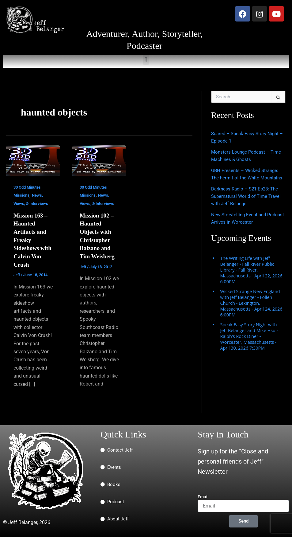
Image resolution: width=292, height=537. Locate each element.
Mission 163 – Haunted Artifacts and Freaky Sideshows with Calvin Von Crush (31, 239)
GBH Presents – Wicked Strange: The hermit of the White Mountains (246, 177)
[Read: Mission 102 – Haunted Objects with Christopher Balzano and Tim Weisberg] (99, 160)
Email (203, 495)
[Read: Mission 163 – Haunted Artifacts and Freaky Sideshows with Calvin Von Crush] (33, 160)
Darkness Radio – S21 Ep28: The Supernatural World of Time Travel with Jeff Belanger (248, 203)
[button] (146, 60)
